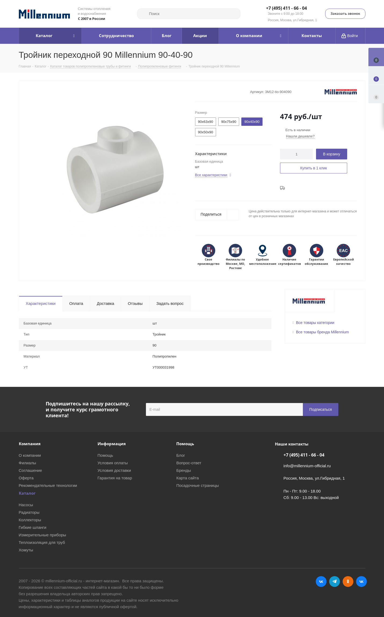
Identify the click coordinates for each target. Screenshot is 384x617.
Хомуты (26, 550)
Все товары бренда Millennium (322, 332)
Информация (112, 443)
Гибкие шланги (32, 527)
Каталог (27, 493)
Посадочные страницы (197, 485)
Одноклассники (348, 581)
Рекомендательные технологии (48, 485)
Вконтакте (321, 581)
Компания (30, 443)
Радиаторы (29, 512)
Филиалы (27, 463)
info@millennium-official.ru (307, 465)
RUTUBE (361, 581)
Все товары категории (315, 322)
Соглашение (30, 470)
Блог (180, 455)
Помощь (105, 455)
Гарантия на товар (115, 478)
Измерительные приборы (42, 535)
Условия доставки (114, 470)
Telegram (334, 581)
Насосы (26, 504)
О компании (30, 455)
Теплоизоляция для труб (42, 542)
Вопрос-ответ (188, 463)
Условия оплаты (113, 463)
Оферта (26, 478)
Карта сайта (187, 478)
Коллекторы (30, 520)
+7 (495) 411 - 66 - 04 (286, 8)
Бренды (183, 470)
